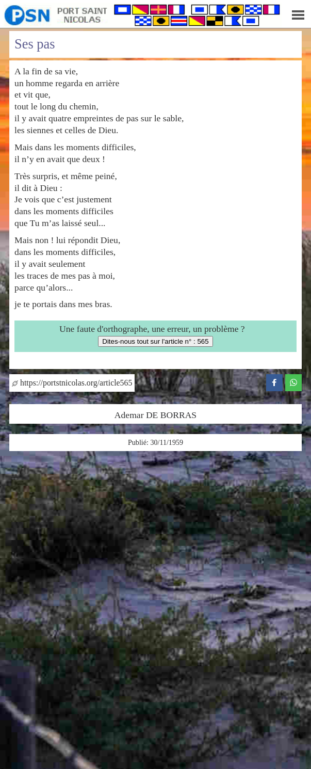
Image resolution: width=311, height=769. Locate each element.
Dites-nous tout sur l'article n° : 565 (155, 341)
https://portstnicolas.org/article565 (72, 382)
